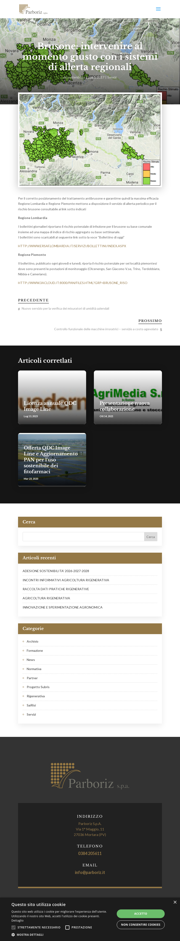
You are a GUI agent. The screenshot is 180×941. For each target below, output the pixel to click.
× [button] (175, 902)
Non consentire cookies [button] (140, 925)
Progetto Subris (38, 687)
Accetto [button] (140, 914)
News (31, 660)
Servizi (111, 77)
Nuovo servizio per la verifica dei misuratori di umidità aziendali (65, 308)
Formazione (35, 650)
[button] (61, 935)
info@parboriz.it (90, 872)
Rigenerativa (36, 696)
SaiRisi (31, 705)
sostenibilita (76, 77)
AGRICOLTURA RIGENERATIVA (46, 598)
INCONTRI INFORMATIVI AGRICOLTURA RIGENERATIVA (66, 580)
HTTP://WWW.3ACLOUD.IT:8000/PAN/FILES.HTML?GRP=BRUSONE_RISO (72, 283)
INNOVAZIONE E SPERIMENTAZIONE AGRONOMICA (63, 607)
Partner (32, 678)
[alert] (90, 919)
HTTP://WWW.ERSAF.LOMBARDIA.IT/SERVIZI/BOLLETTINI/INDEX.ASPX (72, 246)
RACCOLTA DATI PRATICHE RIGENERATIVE (56, 589)
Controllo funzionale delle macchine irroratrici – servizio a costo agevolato (106, 329)
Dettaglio (17, 920)
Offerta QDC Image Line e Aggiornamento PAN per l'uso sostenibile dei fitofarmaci (51, 459)
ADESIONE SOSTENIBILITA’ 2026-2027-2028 (56, 571)
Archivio (32, 641)
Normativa (34, 669)
